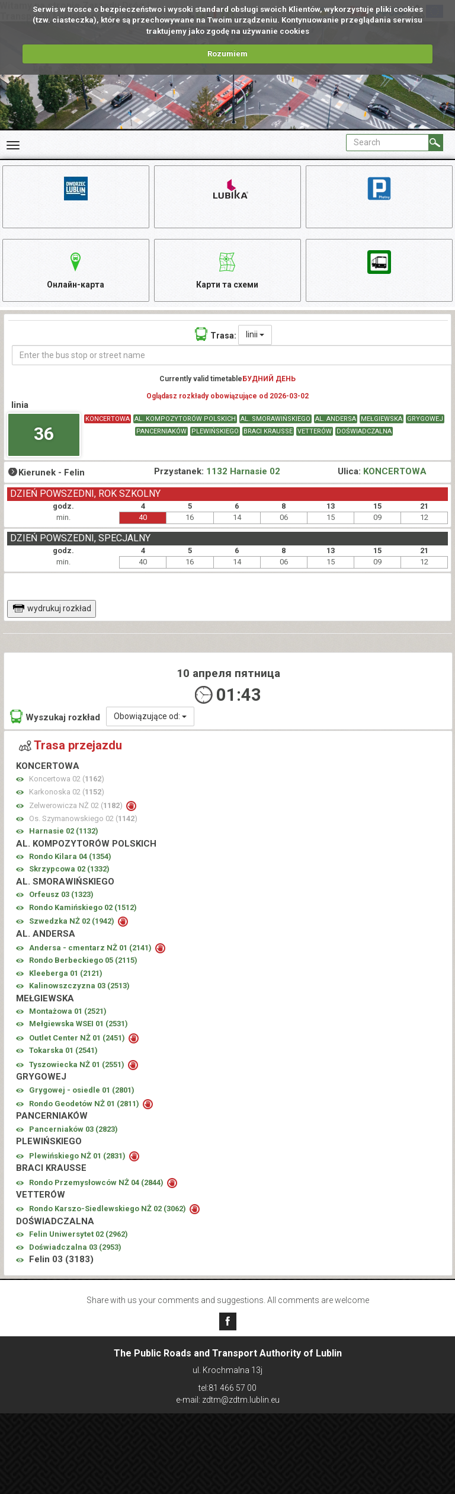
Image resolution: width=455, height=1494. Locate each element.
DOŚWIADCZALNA (364, 432)
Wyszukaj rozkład (55, 717)
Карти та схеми (227, 269)
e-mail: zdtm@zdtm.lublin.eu (228, 1399)
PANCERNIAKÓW (161, 432)
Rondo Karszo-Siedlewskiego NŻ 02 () (108, 1210)
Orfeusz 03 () (61, 896)
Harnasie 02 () (63, 832)
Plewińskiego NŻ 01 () (78, 1157)
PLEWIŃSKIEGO (215, 432)
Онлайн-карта (75, 269)
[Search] (435, 142)
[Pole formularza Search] (387, 142)
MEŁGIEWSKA (381, 420)
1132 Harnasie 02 (243, 473)
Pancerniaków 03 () (73, 1130)
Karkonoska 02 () (66, 792)
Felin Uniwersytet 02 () (78, 1235)
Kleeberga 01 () (65, 974)
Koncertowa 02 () (66, 780)
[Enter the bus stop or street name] (232, 356)
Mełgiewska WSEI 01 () (78, 1025)
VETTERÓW (314, 432)
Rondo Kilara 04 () (70, 857)
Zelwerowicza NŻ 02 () (76, 807)
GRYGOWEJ (425, 420)
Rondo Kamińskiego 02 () (83, 908)
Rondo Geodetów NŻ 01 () (85, 1104)
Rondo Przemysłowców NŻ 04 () (97, 1183)
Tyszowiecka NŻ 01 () (77, 1065)
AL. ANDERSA (335, 420)
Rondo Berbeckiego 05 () (83, 961)
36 (44, 435)
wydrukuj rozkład (51, 609)
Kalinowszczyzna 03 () (79, 987)
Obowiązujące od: (150, 717)
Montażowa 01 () (68, 1012)
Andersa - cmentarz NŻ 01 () (91, 948)
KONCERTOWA (107, 420)
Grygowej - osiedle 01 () (81, 1091)
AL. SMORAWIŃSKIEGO (275, 420)
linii (255, 335)
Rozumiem (227, 53)
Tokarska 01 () (63, 1052)
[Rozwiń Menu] (13, 145)
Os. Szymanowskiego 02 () (83, 819)
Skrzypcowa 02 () (69, 870)
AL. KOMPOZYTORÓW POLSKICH (185, 420)
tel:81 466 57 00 (227, 1388)
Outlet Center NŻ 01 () (78, 1039)
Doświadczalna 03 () (75, 1248)
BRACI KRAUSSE (268, 432)
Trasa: (215, 335)
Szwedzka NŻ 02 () (72, 922)
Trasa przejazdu (70, 747)
